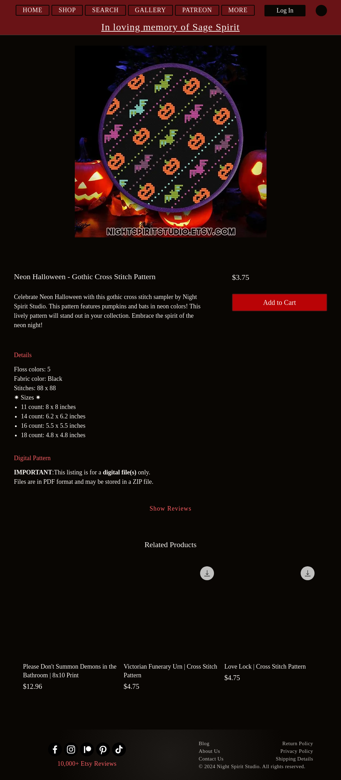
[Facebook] (55, 749)
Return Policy (297, 743)
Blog (204, 743)
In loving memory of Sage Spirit (170, 27)
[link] (321, 10)
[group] (170, 627)
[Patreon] (87, 749)
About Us (209, 751)
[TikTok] (119, 749)
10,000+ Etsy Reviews (87, 763)
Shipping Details (294, 759)
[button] (67, 10)
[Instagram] (71, 749)
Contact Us (211, 759)
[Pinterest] (103, 749)
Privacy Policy (296, 751)
